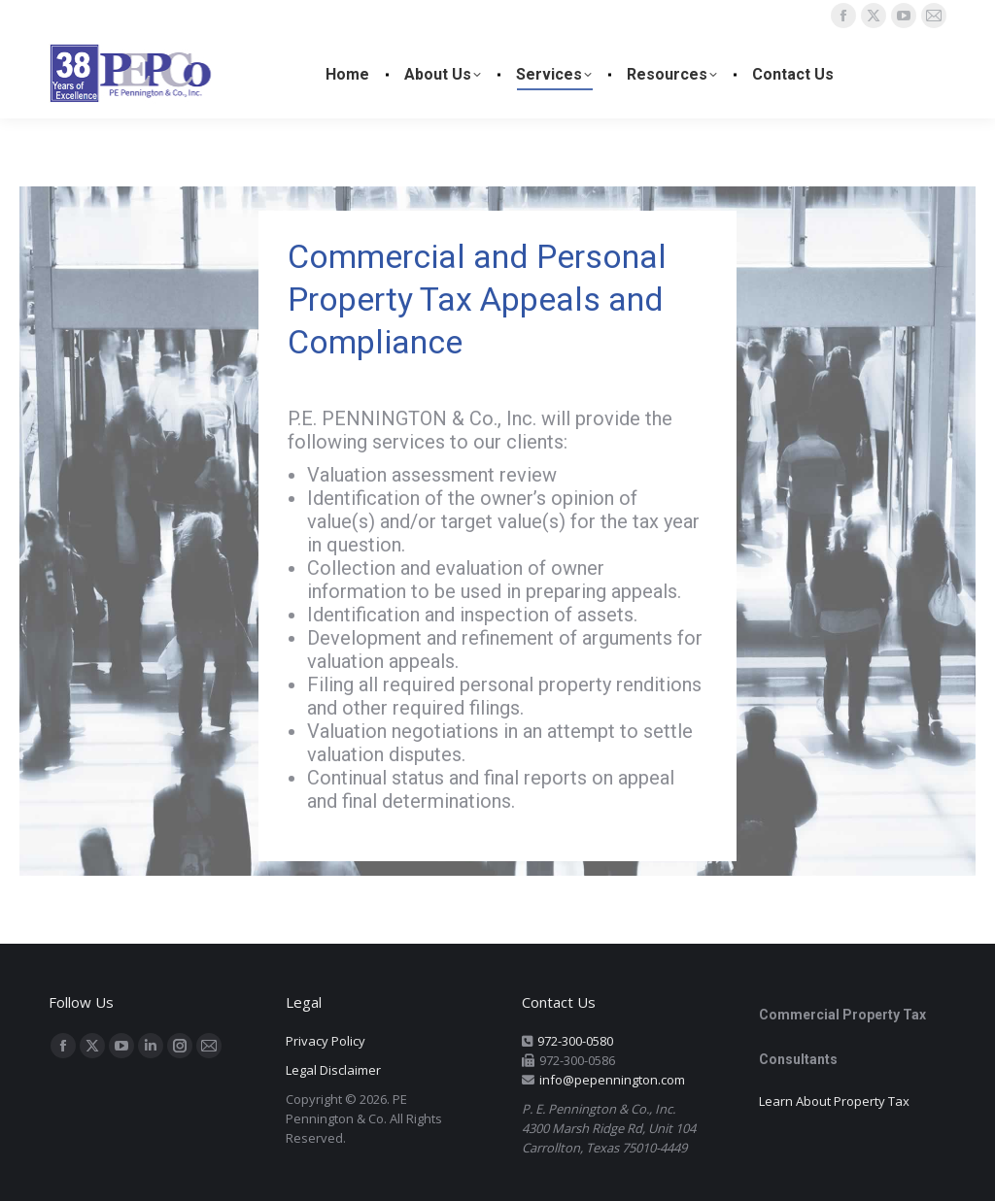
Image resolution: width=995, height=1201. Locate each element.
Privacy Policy (325, 1041)
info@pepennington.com (612, 1079)
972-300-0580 (575, 1041)
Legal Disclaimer (333, 1070)
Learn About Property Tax (834, 1101)
